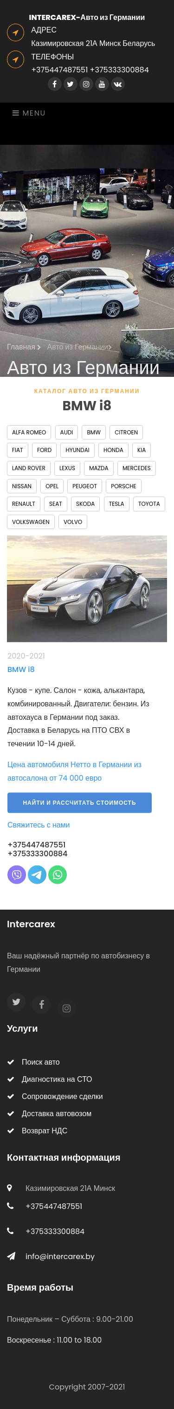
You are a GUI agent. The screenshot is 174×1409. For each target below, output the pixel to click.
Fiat (17, 450)
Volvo (73, 522)
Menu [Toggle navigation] (29, 113)
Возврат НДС (37, 1130)
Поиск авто (33, 1062)
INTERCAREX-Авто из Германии (87, 17)
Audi (66, 432)
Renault (23, 504)
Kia (141, 450)
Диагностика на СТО (49, 1079)
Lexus (67, 468)
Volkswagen (31, 522)
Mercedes (136, 468)
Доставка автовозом (49, 1113)
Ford (44, 450)
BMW (93, 432)
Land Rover (28, 468)
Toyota (149, 504)
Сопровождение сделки (55, 1096)
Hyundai (77, 450)
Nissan (22, 486)
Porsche (123, 486)
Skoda (85, 504)
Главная (24, 351)
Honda (113, 450)
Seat (55, 504)
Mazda (98, 468)
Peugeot (84, 486)
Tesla (116, 504)
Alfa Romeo (29, 432)
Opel (51, 486)
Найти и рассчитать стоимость (79, 808)
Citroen (126, 432)
